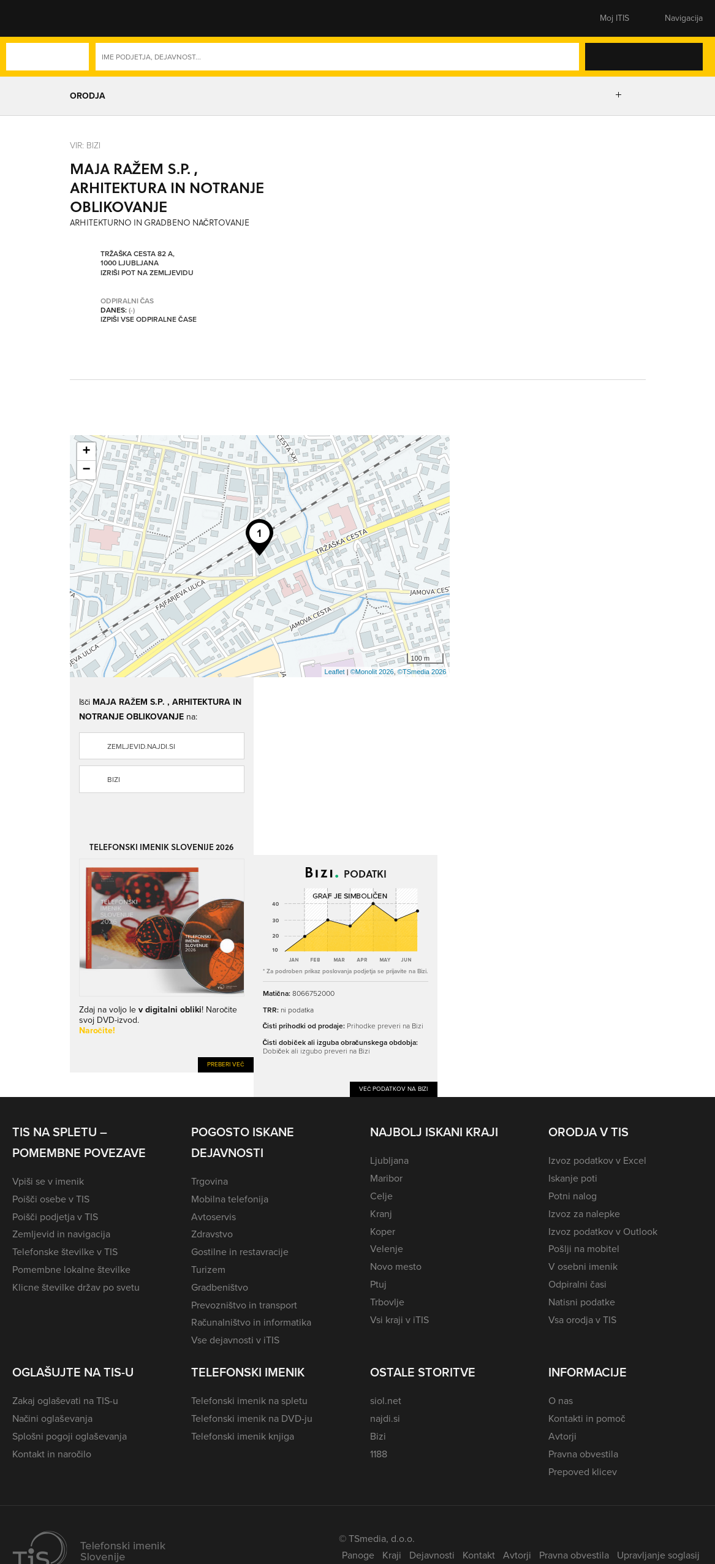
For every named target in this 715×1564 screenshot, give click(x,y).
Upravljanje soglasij (658, 1555)
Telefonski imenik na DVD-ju (251, 1418)
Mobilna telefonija (229, 1199)
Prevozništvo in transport (244, 1305)
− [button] (86, 470)
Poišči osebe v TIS (50, 1199)
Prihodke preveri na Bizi (385, 1025)
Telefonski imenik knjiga (242, 1436)
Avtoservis (213, 1217)
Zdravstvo (212, 1234)
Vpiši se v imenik (48, 1181)
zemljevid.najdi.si (141, 746)
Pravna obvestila (583, 1454)
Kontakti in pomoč (586, 1418)
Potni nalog (572, 1196)
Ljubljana (389, 1160)
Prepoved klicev (582, 1472)
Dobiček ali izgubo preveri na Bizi (316, 1051)
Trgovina (209, 1181)
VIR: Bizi (85, 145)
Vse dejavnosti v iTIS (235, 1340)
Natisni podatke (581, 1302)
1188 (378, 1454)
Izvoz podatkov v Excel (597, 1160)
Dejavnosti (432, 1555)
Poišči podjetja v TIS (55, 1217)
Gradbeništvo (219, 1287)
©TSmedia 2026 (422, 671)
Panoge (358, 1555)
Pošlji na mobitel (583, 1249)
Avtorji (562, 1436)
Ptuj (378, 1284)
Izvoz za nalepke (584, 1214)
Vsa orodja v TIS (582, 1320)
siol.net (385, 1401)
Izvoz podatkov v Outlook (602, 1231)
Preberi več (225, 1064)
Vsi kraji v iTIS (399, 1320)
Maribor (386, 1178)
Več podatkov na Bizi (393, 1088)
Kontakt (479, 1555)
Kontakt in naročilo (51, 1454)
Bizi (113, 779)
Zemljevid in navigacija (61, 1234)
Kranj (381, 1214)
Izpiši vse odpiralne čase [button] (148, 319)
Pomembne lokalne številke (71, 1269)
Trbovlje (387, 1302)
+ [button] (86, 451)
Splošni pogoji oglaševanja (69, 1436)
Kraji (391, 1555)
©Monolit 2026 (372, 671)
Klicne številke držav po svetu (76, 1287)
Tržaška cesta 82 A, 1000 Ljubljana (137, 258)
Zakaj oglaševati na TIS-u (65, 1401)
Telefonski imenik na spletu (249, 1401)
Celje (381, 1196)
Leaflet (335, 671)
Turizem (208, 1269)
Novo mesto (396, 1266)
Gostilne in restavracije (240, 1252)
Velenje (386, 1249)
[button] (33, 18)
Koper (382, 1231)
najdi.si (385, 1418)
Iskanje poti (572, 1178)
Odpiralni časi (577, 1284)
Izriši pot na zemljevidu (147, 273)
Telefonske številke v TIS (65, 1252)
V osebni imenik (583, 1266)
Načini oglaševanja (52, 1418)
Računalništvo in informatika (251, 1322)
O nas (560, 1401)
